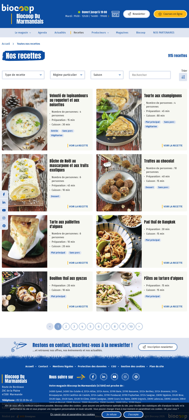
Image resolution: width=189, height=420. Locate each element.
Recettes (79, 32)
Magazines (122, 32)
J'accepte (133, 414)
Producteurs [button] (99, 32)
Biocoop (140, 32)
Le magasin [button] (21, 32)
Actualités (60, 32)
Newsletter (136, 14)
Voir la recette (78, 145)
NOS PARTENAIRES (163, 32)
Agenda (42, 32)
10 (131, 326)
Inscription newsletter (158, 347)
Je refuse (111, 414)
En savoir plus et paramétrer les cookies (72, 414)
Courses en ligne (170, 14)
